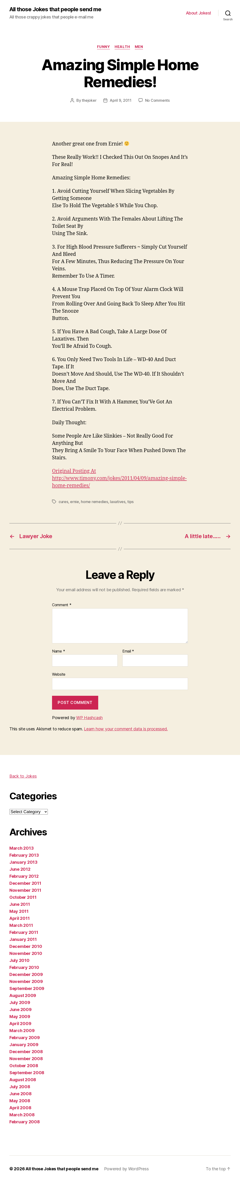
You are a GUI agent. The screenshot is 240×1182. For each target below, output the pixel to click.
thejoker (89, 100)
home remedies (94, 501)
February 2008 (24, 1121)
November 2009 (26, 981)
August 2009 (22, 995)
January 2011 (23, 939)
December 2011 (25, 883)
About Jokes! (198, 13)
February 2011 (23, 932)
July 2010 (19, 960)
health (122, 47)
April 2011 (19, 918)
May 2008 (19, 1100)
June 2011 (19, 904)
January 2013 (23, 862)
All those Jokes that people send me (55, 9)
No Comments (157, 100)
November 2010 (25, 953)
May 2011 (19, 911)
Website (58, 674)
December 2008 (26, 1051)
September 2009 (26, 988)
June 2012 (19, 869)
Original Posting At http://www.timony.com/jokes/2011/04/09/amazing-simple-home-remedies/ (119, 478)
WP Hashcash (89, 717)
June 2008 (20, 1093)
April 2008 (20, 1107)
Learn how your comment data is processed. (126, 728)
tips (130, 501)
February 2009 (24, 1037)
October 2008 (23, 1065)
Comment (61, 605)
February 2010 (24, 967)
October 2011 (23, 897)
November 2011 (25, 890)
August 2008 (22, 1079)
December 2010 (25, 946)
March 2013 (21, 848)
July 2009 (19, 1002)
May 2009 (19, 1016)
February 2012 (24, 876)
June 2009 (20, 1009)
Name (58, 651)
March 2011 (21, 925)
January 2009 (23, 1044)
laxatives (117, 501)
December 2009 (26, 974)
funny (103, 47)
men (139, 47)
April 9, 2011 (120, 100)
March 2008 (21, 1114)
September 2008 (26, 1072)
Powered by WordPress (126, 1168)
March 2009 (21, 1030)
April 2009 (20, 1023)
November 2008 (26, 1058)
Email (128, 651)
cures (63, 501)
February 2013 (24, 855)
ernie (74, 501)
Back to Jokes (23, 776)
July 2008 (19, 1086)
